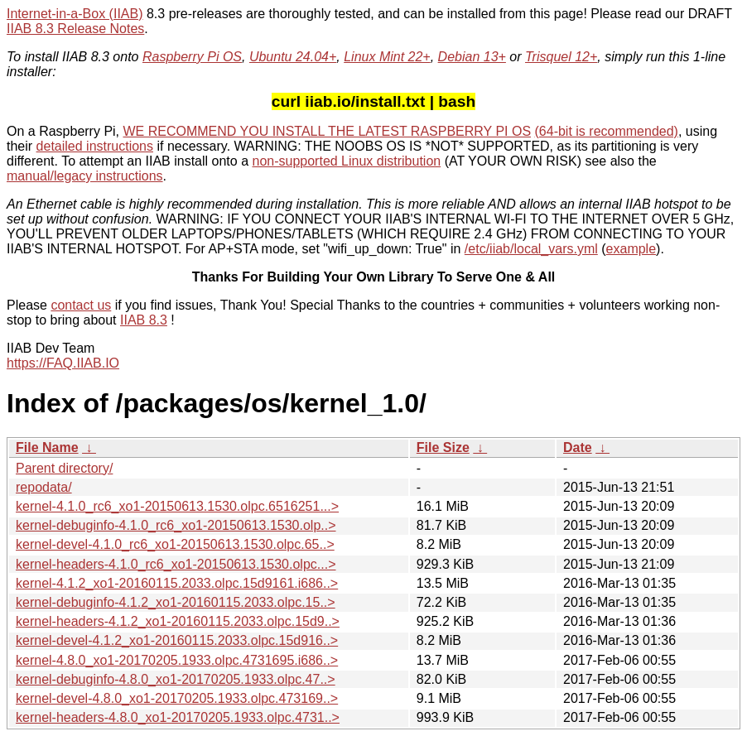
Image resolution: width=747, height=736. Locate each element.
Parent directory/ (64, 468)
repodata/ (44, 487)
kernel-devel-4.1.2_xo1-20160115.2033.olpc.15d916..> (177, 640)
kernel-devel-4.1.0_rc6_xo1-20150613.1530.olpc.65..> (175, 544)
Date (577, 447)
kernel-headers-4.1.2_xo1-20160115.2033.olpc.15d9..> (178, 621)
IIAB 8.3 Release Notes (75, 29)
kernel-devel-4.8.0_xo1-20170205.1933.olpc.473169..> (177, 698)
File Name (47, 447)
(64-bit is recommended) (606, 131)
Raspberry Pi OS (192, 57)
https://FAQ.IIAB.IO (63, 363)
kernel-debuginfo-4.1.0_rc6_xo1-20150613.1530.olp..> (176, 525)
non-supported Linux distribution (346, 161)
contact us (81, 305)
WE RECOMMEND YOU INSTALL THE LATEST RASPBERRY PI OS (327, 131)
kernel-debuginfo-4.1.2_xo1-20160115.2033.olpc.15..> (175, 602)
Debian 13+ (472, 57)
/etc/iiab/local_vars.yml (531, 249)
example (631, 249)
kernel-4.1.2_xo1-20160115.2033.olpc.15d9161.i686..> (177, 583)
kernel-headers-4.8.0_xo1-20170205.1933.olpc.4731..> (178, 717)
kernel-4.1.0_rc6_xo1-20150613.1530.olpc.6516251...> (177, 506)
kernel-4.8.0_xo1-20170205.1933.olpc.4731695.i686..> (177, 660)
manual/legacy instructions (85, 176)
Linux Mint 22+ (387, 57)
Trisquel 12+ (561, 57)
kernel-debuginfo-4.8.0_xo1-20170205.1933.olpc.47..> (175, 679)
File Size (443, 447)
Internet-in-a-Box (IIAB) (75, 14)
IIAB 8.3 (143, 320)
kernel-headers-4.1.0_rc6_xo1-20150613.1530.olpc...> (176, 564)
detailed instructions (94, 146)
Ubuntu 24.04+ (292, 57)
